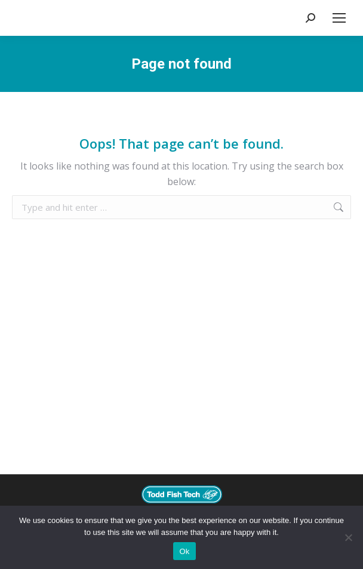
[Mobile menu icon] (339, 18)
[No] (348, 537)
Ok (184, 551)
